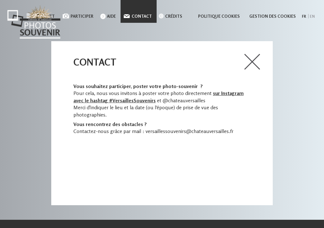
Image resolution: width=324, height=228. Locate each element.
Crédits (173, 16)
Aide (111, 16)
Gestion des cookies (272, 16)
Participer (82, 16)
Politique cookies (219, 16)
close (252, 61)
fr (304, 16)
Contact (142, 16)
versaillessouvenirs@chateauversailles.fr (190, 131)
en (312, 16)
